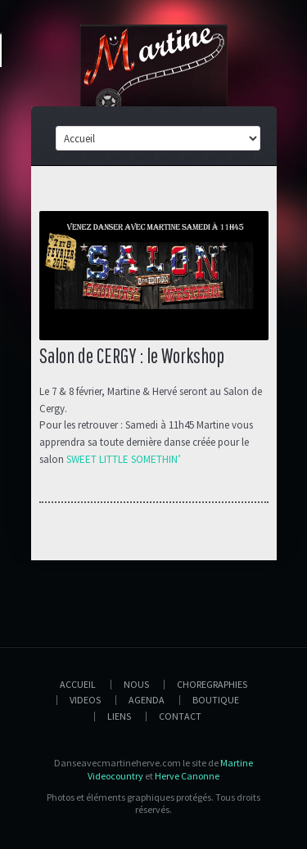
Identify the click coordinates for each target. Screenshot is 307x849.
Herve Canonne (187, 776)
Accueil (78, 684)
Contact (180, 716)
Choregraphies (212, 684)
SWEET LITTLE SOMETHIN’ (123, 459)
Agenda (147, 700)
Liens (119, 716)
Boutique (215, 700)
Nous (136, 684)
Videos (85, 700)
